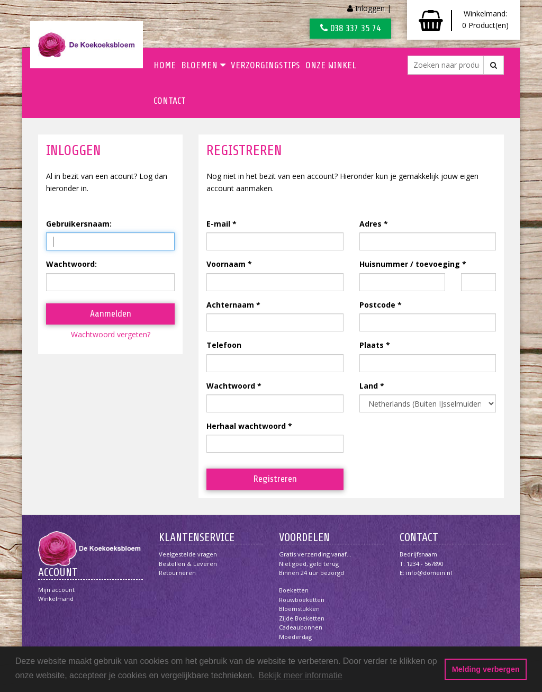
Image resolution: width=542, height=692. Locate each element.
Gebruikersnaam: (79, 224)
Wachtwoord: (71, 264)
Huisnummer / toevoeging (409, 264)
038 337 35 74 (350, 28)
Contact (169, 100)
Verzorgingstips (265, 65)
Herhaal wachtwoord (246, 426)
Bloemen (203, 65)
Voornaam (226, 264)
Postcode (377, 305)
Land (368, 386)
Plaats (371, 345)
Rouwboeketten (301, 600)
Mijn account (56, 590)
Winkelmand (56, 599)
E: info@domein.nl (426, 573)
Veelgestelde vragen (188, 554)
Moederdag (295, 637)
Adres (370, 224)
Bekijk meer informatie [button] (300, 675)
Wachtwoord (230, 386)
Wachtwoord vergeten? (110, 334)
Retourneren (177, 573)
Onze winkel (330, 65)
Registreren (275, 478)
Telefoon (223, 345)
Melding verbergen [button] (486, 669)
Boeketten (294, 590)
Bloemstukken (299, 609)
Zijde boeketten (301, 618)
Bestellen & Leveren (188, 564)
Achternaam (230, 305)
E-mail (218, 224)
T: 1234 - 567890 (422, 564)
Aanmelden (110, 313)
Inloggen (370, 8)
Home (164, 65)
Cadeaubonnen (300, 627)
